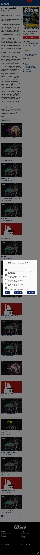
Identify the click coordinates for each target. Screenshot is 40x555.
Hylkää (7, 292)
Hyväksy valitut (18, 292)
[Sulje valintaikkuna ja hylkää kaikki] (36, 260)
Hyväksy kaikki (31, 292)
